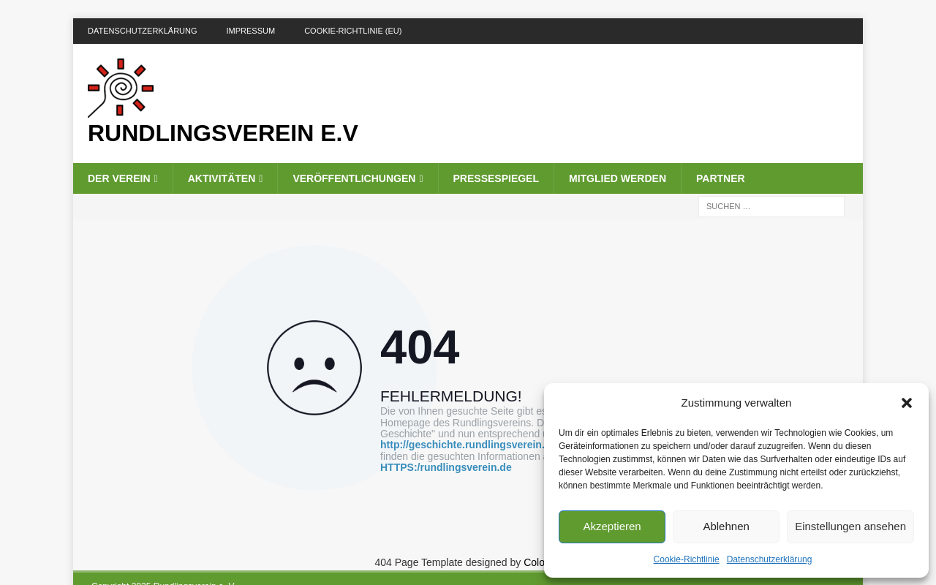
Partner (720, 178)
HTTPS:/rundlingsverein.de (446, 467)
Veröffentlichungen (353, 178)
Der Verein (119, 178)
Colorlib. (542, 562)
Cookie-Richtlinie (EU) (352, 30)
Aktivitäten (222, 178)
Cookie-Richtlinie (687, 559)
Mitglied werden (617, 178)
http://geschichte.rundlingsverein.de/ (469, 444)
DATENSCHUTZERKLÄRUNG (142, 30)
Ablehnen (726, 526)
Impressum (251, 30)
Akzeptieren (612, 526)
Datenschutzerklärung (769, 559)
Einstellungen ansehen (850, 526)
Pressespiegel (496, 178)
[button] (906, 403)
